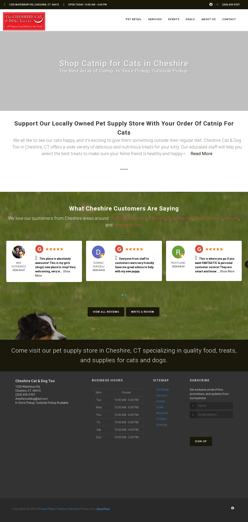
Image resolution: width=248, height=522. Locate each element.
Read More (202, 153)
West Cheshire (208, 218)
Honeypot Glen (128, 224)
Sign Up (201, 441)
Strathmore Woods (128, 218)
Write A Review (142, 311)
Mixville (231, 218)
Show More (227, 271)
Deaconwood (180, 218)
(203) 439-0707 (25, 394)
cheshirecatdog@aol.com (31, 398)
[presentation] (211, 425)
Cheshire (157, 218)
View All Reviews (106, 311)
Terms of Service (68, 509)
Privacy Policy (46, 509)
